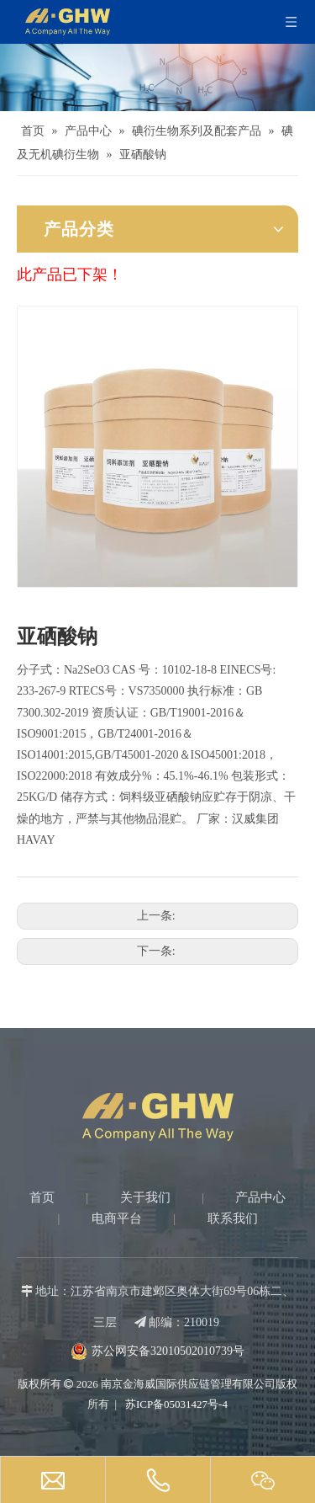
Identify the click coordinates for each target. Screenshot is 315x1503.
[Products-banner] (157, 77)
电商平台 (117, 1218)
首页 (42, 1197)
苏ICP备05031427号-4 (175, 1404)
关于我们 (145, 1197)
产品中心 (260, 1197)
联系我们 (232, 1218)
